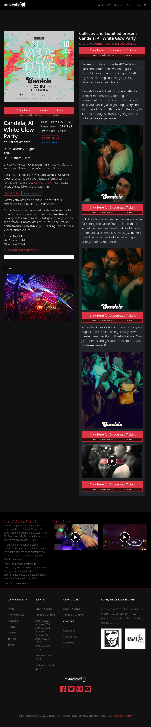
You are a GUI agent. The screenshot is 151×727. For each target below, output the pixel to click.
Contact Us (69, 630)
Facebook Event (50, 142)
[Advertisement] (83, 20)
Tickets (67, 178)
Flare (141, 5)
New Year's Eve (15, 614)
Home (10, 608)
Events (100, 5)
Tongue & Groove (45, 614)
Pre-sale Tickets (49, 137)
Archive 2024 (42, 624)
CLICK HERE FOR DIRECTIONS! (22, 250)
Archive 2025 (42, 620)
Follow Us (68, 642)
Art (10, 644)
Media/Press (70, 636)
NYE (109, 5)
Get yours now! (43, 182)
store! (114, 623)
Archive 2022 (42, 631)
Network (12, 632)
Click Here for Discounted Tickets (39, 110)
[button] (9, 297)
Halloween (13, 620)
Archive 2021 (42, 635)
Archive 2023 (42, 628)
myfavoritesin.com (123, 715)
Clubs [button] (130, 5)
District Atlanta (43, 608)
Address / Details (31, 193)
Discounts (119, 5)
